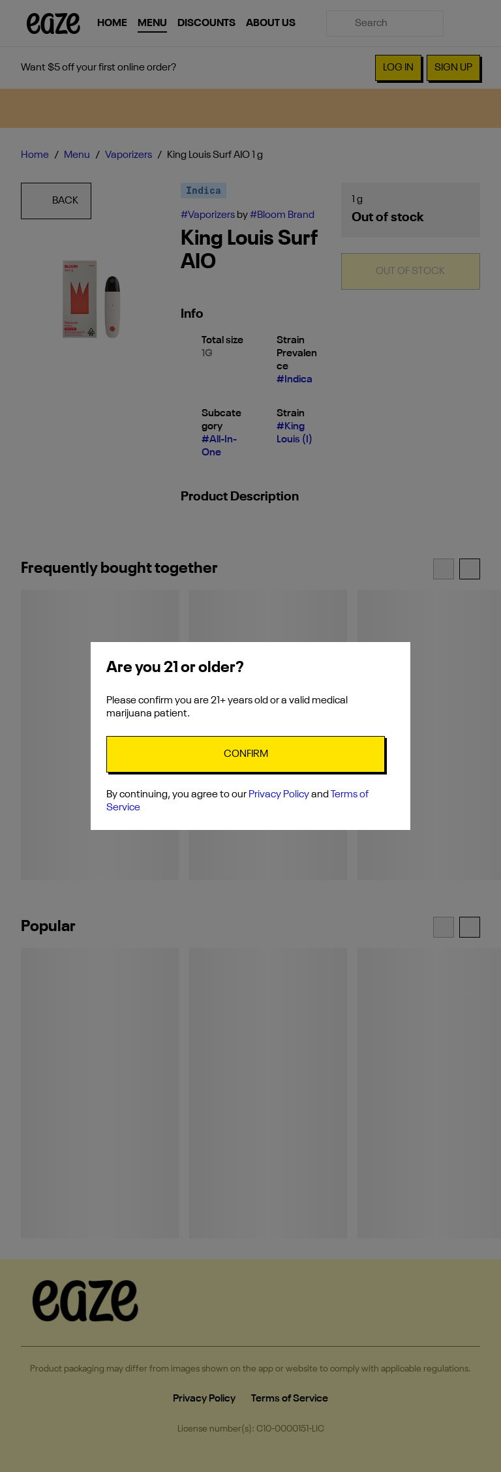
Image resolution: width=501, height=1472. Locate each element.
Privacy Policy (279, 795)
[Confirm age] (245, 754)
